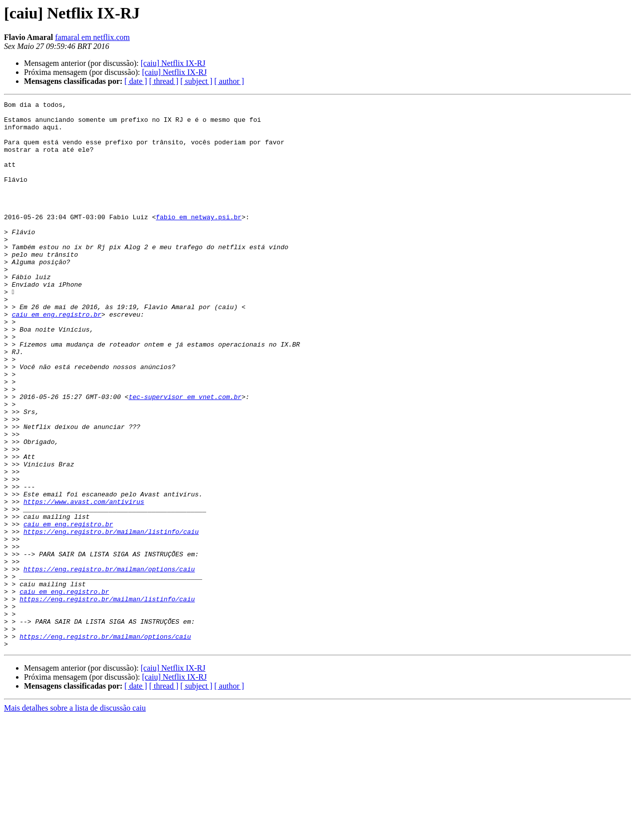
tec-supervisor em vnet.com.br (185, 456)
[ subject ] (196, 81)
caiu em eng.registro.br (56, 357)
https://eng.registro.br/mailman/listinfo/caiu (111, 618)
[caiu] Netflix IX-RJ (173, 63)
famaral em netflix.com (92, 37)
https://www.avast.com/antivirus (83, 582)
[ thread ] (164, 81)
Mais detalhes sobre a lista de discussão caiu (75, 817)
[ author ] (229, 81)
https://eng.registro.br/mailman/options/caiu (109, 663)
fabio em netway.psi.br (199, 240)
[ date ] (135, 81)
